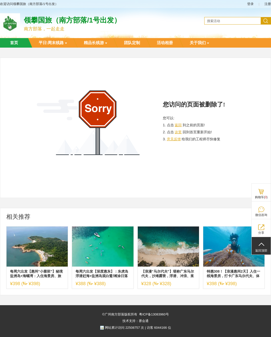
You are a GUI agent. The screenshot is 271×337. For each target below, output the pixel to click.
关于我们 (199, 43)
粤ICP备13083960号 (154, 314)
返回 (178, 125)
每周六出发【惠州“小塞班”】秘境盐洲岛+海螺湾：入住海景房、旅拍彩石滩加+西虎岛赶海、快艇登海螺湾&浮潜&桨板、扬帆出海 (36, 273)
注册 (267, 4)
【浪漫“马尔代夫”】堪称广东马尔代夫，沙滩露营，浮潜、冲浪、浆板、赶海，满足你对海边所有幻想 (167, 273)
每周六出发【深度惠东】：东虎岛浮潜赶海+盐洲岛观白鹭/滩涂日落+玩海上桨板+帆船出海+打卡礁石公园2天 (102, 273)
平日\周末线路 (53, 43)
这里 (178, 132)
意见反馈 (174, 139)
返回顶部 (261, 250)
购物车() (261, 197)
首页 (14, 43)
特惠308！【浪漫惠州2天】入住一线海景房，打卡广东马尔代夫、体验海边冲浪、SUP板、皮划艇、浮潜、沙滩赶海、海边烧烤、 (233, 273)
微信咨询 (261, 215)
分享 (261, 233)
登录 (250, 4)
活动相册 (165, 43)
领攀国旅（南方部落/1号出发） (72, 20)
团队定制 (132, 43)
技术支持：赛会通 (135, 321)
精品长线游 (95, 43)
